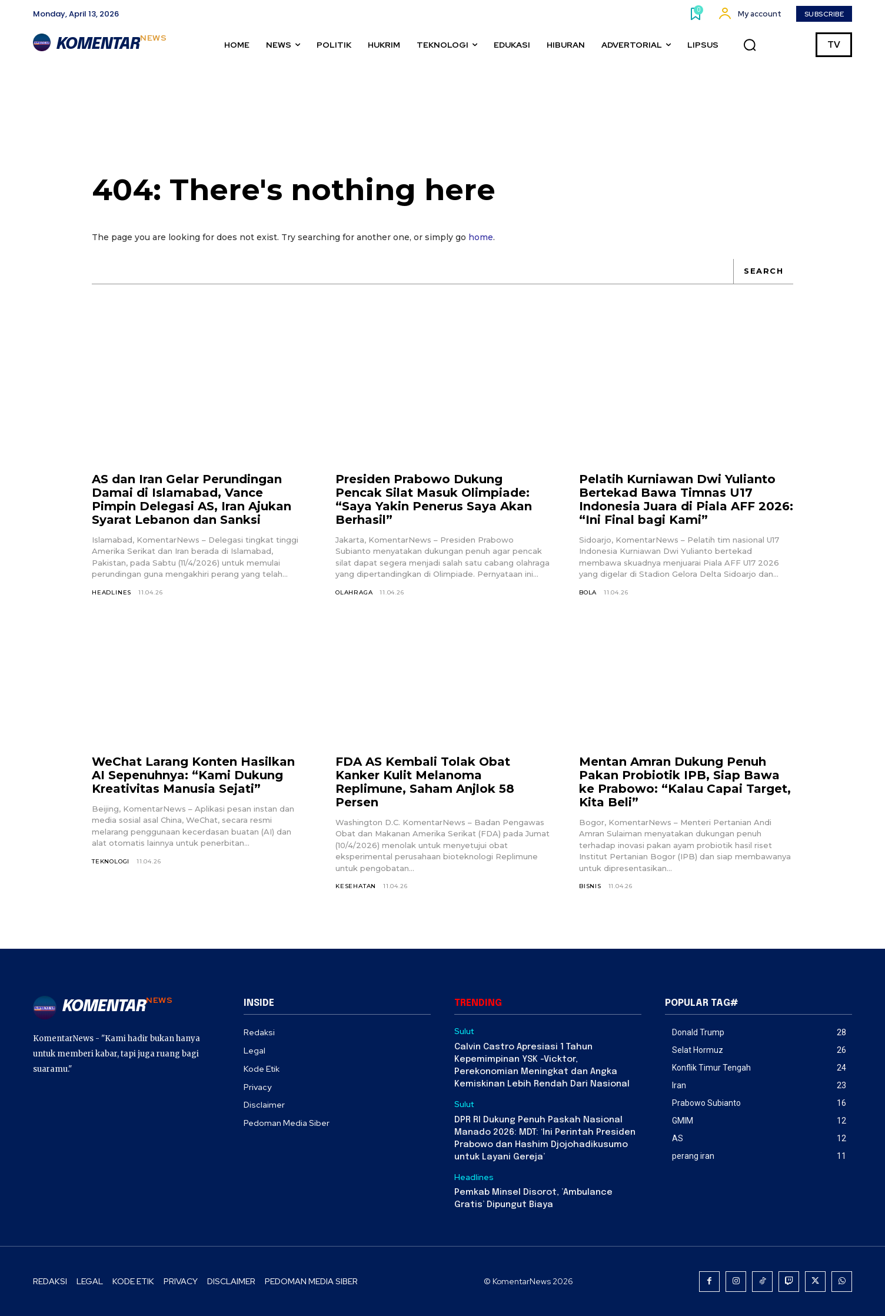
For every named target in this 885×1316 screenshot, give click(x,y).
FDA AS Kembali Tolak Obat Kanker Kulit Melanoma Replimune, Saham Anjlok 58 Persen (424, 782)
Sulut (464, 1031)
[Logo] (100, 45)
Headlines (111, 592)
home (480, 237)
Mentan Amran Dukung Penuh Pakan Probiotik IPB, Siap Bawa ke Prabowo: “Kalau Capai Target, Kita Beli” (685, 782)
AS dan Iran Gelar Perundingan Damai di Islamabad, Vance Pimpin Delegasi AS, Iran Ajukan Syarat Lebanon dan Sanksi (191, 499)
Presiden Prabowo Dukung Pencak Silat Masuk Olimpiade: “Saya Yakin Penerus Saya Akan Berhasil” (433, 499)
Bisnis (590, 886)
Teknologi (110, 861)
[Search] (763, 271)
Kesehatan (355, 886)
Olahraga (353, 592)
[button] (750, 45)
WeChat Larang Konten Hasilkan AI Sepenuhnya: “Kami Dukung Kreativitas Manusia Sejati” (193, 775)
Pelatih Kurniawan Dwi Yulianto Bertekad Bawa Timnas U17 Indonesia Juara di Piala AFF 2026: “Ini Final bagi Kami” (686, 499)
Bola (588, 592)
